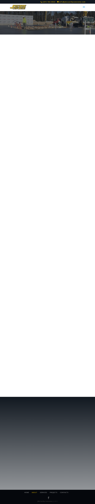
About (34, 492)
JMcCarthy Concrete (44, 501)
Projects (53, 492)
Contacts (64, 492)
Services (43, 492)
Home (26, 492)
